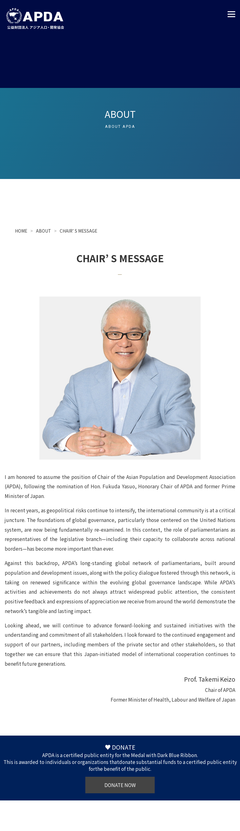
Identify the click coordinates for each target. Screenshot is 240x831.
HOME (21, 231)
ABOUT (43, 231)
